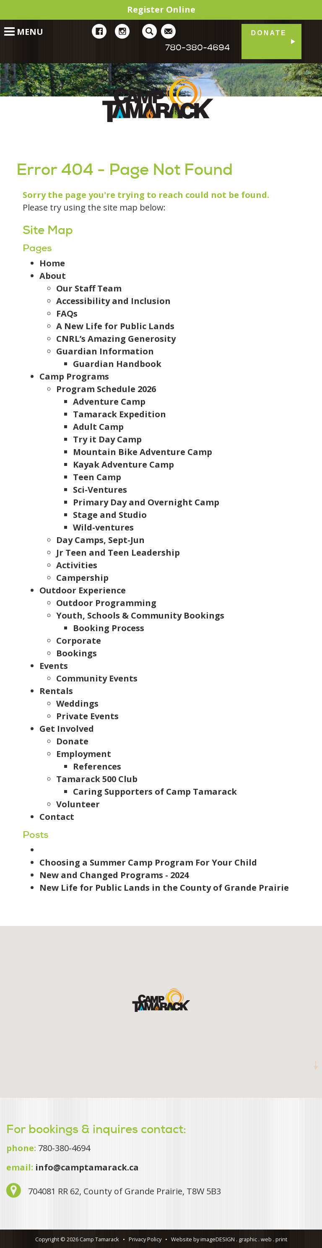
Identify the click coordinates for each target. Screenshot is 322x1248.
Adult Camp (98, 426)
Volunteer (78, 804)
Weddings (77, 703)
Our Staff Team (89, 288)
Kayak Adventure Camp (123, 464)
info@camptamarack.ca (87, 1167)
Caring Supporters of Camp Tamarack (155, 791)
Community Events (97, 678)
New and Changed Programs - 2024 (114, 875)
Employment (83, 753)
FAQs (67, 313)
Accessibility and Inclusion (113, 301)
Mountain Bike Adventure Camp (142, 452)
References (97, 766)
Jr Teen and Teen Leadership (118, 552)
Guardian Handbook (117, 363)
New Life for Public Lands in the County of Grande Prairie (164, 887)
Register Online (161, 9)
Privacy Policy (145, 1239)
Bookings (76, 653)
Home (52, 263)
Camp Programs (74, 376)
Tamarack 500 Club (97, 779)
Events (53, 665)
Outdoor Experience (82, 590)
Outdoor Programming (106, 602)
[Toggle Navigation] (5, 27)
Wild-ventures (103, 527)
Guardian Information (105, 351)
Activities (76, 565)
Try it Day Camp (107, 439)
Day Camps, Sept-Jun (100, 540)
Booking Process (108, 628)
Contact (56, 816)
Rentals (56, 691)
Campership (82, 577)
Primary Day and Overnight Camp (146, 502)
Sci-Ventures (100, 489)
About (52, 275)
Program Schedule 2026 (106, 389)
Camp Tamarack (161, 99)
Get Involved (66, 728)
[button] (161, 1000)
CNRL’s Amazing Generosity (116, 338)
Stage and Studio (110, 514)
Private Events (87, 716)
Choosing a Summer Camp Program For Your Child (148, 862)
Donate (269, 32)
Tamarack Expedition (119, 414)
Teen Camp (97, 477)
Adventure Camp (109, 401)
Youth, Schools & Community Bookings (140, 615)
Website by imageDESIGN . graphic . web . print (229, 1239)
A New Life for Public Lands (115, 326)
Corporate (78, 640)
